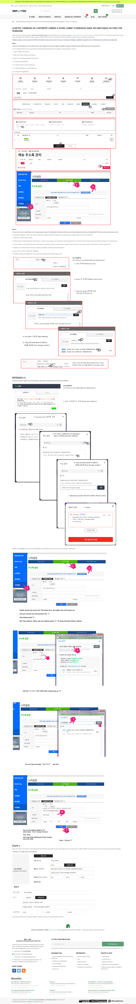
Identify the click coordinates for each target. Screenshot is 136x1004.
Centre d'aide (105, 956)
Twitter (19, 971)
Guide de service (81, 962)
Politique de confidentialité (60, 961)
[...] (39, 948)
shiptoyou (35, 985)
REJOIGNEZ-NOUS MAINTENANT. (111, 1)
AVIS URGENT (92, 985)
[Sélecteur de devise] (113, 5)
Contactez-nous (106, 959)
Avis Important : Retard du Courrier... (21, 982)
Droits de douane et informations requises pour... (102, 990)
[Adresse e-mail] (76, 944)
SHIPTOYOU (52, 930)
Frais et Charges (57, 963)
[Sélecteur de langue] (106, 5)
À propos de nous (23, 6)
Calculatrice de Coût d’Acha (84, 967)
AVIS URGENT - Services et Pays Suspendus (100, 982)
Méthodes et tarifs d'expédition (110, 964)
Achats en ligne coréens (83, 956)
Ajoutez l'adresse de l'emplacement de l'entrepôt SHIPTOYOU (89, 35)
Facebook (14, 971)
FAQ (78, 959)
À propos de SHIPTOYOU (59, 966)
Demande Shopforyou (45, 6)
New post (52, 982)
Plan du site (56, 969)
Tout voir (26, 978)
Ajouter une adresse (107, 962)
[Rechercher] (69, 11)
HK (13, 985)
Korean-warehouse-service (26, 985)
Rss (24, 971)
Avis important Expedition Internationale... (23, 990)
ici (63, 917)
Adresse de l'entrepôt (83, 964)
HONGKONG (17, 985)
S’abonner (112, 944)
